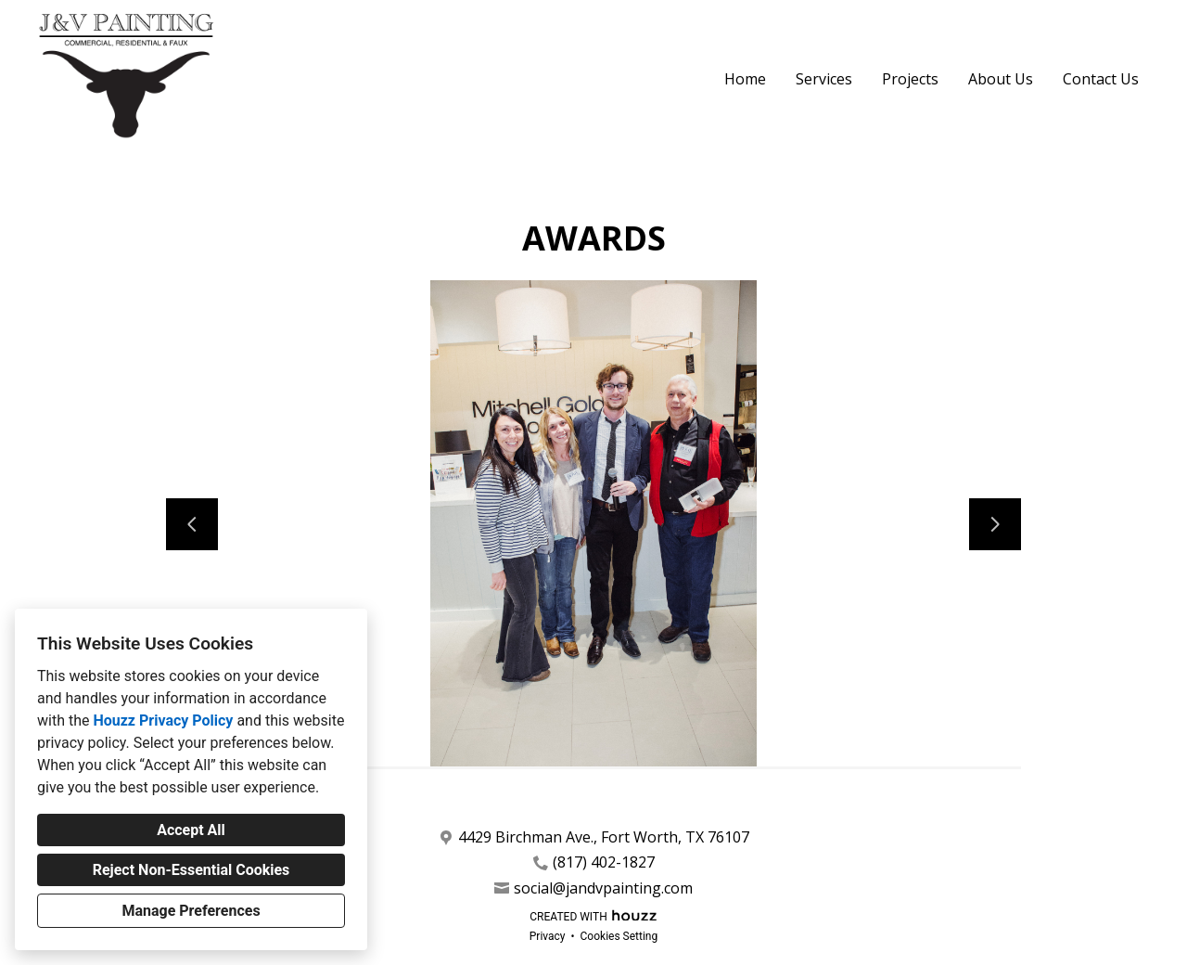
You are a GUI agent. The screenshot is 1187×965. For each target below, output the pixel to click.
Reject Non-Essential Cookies (191, 870)
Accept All (191, 830)
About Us (1000, 79)
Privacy (548, 936)
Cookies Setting (619, 936)
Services (824, 79)
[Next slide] (995, 524)
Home (745, 79)
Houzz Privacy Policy (163, 720)
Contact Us (1101, 79)
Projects (910, 79)
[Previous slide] (192, 524)
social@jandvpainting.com (603, 888)
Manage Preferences (190, 911)
